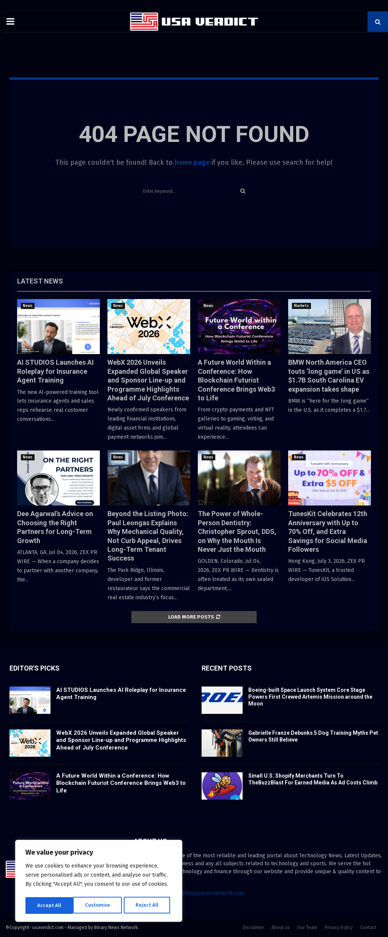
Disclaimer (253, 927)
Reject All (99, 905)
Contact (368, 927)
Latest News (40, 281)
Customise (49, 905)
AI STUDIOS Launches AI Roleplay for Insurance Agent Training (55, 371)
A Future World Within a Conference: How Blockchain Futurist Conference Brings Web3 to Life (236, 380)
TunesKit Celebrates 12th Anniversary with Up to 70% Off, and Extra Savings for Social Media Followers (327, 531)
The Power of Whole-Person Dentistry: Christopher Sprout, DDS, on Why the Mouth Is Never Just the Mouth (237, 531)
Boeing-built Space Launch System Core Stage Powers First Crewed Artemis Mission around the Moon (310, 697)
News (28, 306)
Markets (301, 306)
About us (280, 927)
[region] (98, 882)
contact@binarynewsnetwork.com (203, 893)
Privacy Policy (339, 927)
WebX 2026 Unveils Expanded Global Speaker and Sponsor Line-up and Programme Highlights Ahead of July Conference (148, 380)
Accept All (148, 905)
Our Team (307, 927)
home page (192, 162)
